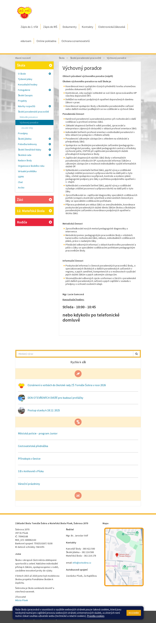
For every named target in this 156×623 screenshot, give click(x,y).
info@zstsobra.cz (82, 562)
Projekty (22, 100)
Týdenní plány (25, 79)
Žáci (34, 199)
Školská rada (34, 155)
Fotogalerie (34, 89)
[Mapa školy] (124, 557)
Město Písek (21, 600)
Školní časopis (25, 95)
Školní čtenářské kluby (34, 149)
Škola (35, 65)
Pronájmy (23, 133)
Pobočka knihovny (34, 144)
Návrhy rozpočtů (34, 106)
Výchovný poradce (29, 122)
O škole (34, 73)
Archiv (21, 187)
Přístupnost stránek (45, 618)
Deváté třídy (27, 127)
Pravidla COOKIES (66, 618)
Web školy (135, 615)
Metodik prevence (29, 117)
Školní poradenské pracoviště (33, 111)
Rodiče (34, 222)
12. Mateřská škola (34, 210)
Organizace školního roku (31, 165)
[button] (136, 354)
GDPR (21, 176)
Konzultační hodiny (27, 84)
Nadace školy (25, 160)
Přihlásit (29, 618)
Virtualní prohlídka (27, 171)
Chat (20, 182)
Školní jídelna (34, 138)
